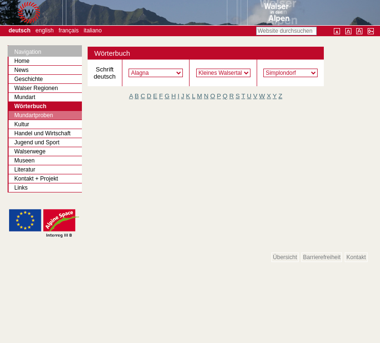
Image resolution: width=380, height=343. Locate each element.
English (45, 30)
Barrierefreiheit (321, 257)
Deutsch (19, 30)
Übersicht (285, 257)
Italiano (93, 30)
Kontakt (356, 257)
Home (22, 61)
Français (69, 30)
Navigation (27, 52)
